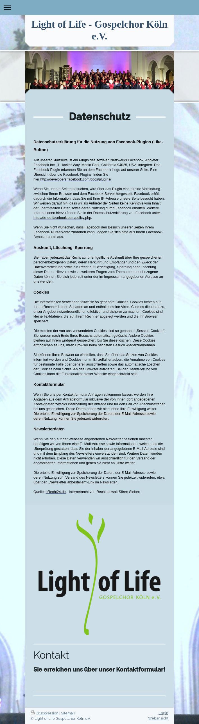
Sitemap (68, 713)
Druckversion (44, 713)
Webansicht (158, 718)
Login (163, 713)
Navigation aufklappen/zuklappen (99, 7)
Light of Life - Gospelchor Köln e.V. (99, 30)
